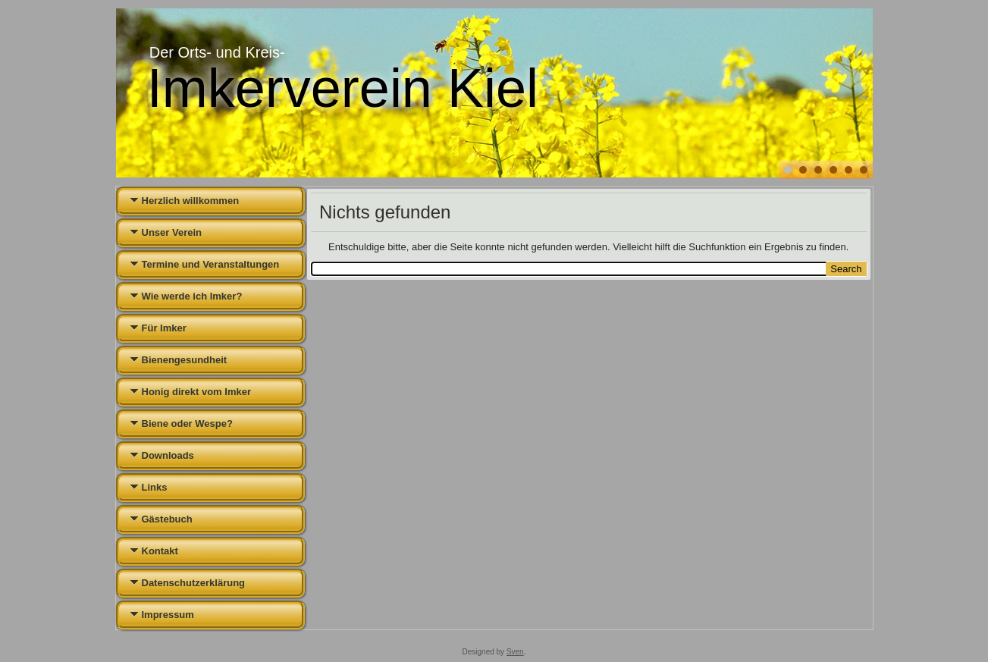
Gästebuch (167, 519)
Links (155, 487)
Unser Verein (172, 232)
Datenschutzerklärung (194, 582)
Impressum (168, 614)
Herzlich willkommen (191, 200)
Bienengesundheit (184, 360)
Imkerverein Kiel (342, 88)
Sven (515, 652)
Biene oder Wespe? (187, 423)
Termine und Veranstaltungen (211, 264)
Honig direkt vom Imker (196, 391)
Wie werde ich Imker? (192, 296)
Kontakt (160, 551)
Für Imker (164, 328)
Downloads (168, 455)
